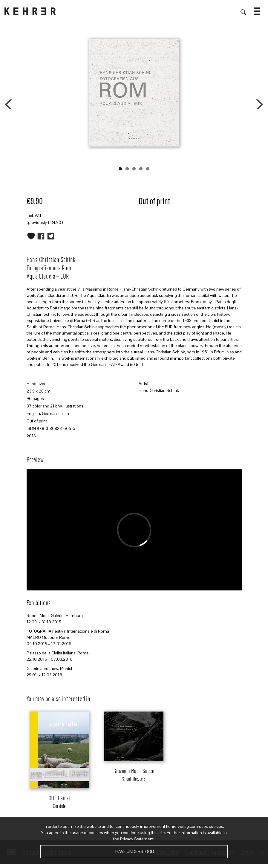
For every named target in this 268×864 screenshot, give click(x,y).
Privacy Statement (137, 839)
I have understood (134, 851)
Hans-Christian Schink (159, 390)
